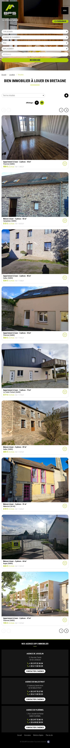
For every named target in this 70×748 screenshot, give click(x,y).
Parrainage (60, 23)
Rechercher (35, 61)
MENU (65, 11)
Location (12, 76)
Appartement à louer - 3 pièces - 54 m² (17, 334)
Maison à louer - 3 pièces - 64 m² (15, 563)
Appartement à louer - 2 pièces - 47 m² (17, 620)
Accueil (4, 76)
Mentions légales (38, 737)
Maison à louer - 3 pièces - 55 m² (15, 220)
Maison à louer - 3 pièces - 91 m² (15, 506)
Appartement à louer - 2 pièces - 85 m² (17, 277)
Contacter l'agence (35, 673)
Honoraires (27, 737)
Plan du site (49, 737)
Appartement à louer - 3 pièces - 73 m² (17, 391)
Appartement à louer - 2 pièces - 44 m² (17, 163)
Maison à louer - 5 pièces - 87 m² (15, 449)
